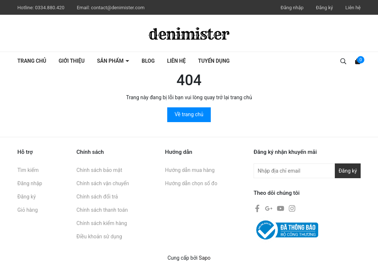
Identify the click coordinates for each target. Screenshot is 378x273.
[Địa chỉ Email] (307, 170)
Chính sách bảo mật (99, 170)
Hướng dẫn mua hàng (189, 170)
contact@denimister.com (117, 7)
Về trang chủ (189, 114)
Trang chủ (31, 61)
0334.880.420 (50, 7)
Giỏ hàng (27, 210)
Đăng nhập (292, 7)
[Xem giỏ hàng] (358, 61)
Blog (148, 61)
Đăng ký (324, 7)
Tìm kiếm (28, 170)
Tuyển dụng (214, 61)
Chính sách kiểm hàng (101, 223)
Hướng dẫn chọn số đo (191, 183)
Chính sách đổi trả (97, 197)
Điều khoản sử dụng (99, 236)
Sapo (205, 258)
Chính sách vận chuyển (102, 183)
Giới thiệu (72, 61)
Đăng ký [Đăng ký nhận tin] (348, 171)
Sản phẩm (111, 61)
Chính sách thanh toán (102, 210)
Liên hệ (353, 7)
